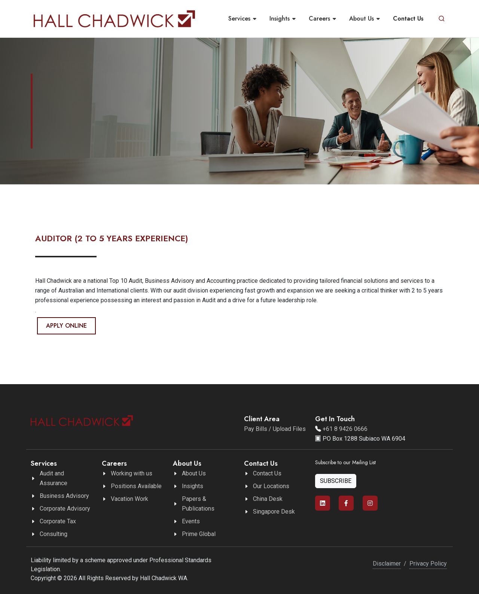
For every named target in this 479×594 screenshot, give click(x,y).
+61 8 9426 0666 (345, 428)
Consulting (53, 534)
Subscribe (335, 480)
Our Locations (271, 486)
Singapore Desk (274, 511)
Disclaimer (387, 563)
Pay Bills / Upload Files (275, 428)
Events (191, 521)
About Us (194, 473)
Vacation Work (129, 498)
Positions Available (136, 486)
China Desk (268, 498)
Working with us (131, 473)
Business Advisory (64, 495)
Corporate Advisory (65, 508)
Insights (192, 486)
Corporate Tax (58, 521)
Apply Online (66, 325)
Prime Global (199, 534)
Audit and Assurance (53, 478)
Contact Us (267, 473)
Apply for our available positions (110, 138)
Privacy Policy (428, 563)
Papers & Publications (198, 503)
